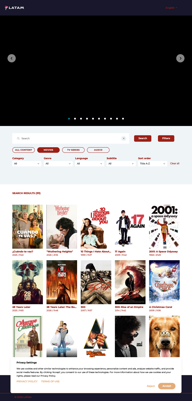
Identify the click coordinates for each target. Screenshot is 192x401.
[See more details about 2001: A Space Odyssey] (164, 227)
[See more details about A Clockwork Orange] (96, 338)
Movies (48, 150)
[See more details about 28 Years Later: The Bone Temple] (61, 282)
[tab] (69, 119)
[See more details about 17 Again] (130, 227)
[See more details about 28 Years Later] (27, 282)
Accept (166, 389)
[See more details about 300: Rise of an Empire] (130, 282)
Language (81, 158)
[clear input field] (123, 138)
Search (142, 138)
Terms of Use (50, 384)
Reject (151, 389)
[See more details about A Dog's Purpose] (164, 338)
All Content (23, 150)
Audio (98, 150)
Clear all (174, 163)
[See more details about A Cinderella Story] (61, 338)
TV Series (73, 150)
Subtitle (112, 158)
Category (18, 158)
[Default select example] (152, 163)
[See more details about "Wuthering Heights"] (61, 227)
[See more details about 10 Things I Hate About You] (96, 227)
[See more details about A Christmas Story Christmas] (27, 338)
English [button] (170, 7)
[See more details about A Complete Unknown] (130, 338)
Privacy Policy (27, 384)
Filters (166, 138)
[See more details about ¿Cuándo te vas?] (27, 227)
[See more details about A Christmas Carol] (164, 282)
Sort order (144, 158)
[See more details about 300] (96, 282)
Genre (47, 158)
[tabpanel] (96, 71)
